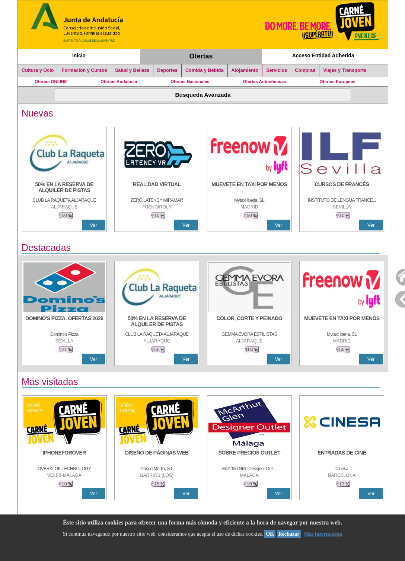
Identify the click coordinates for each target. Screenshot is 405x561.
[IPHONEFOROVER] (64, 456)
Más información (323, 534)
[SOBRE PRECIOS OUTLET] (249, 456)
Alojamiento (245, 70)
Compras (305, 70)
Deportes (167, 70)
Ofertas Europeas (337, 81)
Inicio (79, 55)
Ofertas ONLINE (51, 81)
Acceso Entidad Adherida (323, 55)
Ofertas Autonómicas (264, 81)
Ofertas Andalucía (119, 81)
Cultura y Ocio (38, 70)
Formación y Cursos (84, 70)
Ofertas (201, 56)
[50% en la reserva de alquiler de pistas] (64, 188)
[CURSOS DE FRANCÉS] (342, 188)
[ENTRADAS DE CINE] (342, 456)
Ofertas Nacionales (189, 81)
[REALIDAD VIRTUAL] (157, 188)
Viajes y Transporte (344, 70)
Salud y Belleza (132, 70)
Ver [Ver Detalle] (93, 225)
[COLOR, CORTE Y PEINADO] (249, 322)
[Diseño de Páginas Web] (157, 456)
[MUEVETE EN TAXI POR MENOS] (249, 188)
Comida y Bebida (204, 70)
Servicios (276, 70)
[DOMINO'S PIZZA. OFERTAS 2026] (64, 322)
